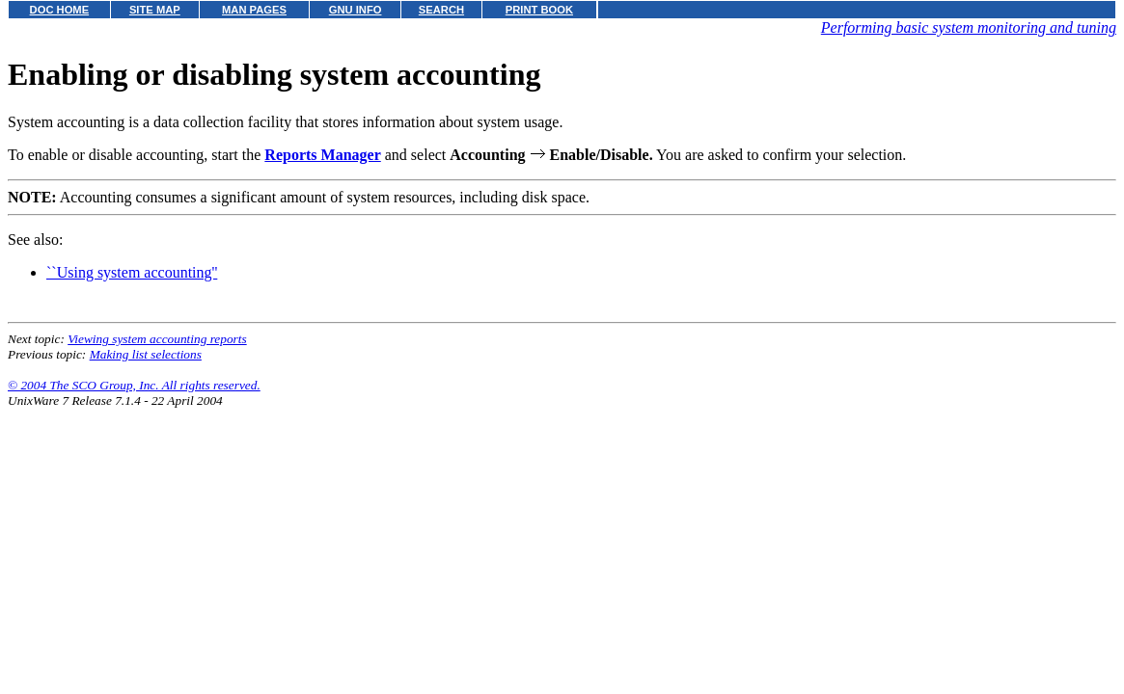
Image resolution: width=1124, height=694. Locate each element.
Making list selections (146, 354)
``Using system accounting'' (131, 272)
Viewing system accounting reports (157, 339)
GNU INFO (355, 9)
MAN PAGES (254, 9)
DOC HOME (60, 9)
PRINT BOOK (539, 9)
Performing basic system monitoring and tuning (968, 27)
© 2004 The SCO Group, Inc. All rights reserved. (134, 385)
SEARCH (441, 9)
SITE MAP (154, 9)
